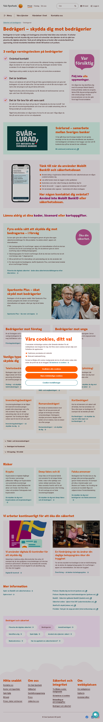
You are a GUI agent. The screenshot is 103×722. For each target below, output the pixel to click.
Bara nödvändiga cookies (51, 376)
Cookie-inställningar (51, 383)
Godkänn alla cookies (51, 369)
